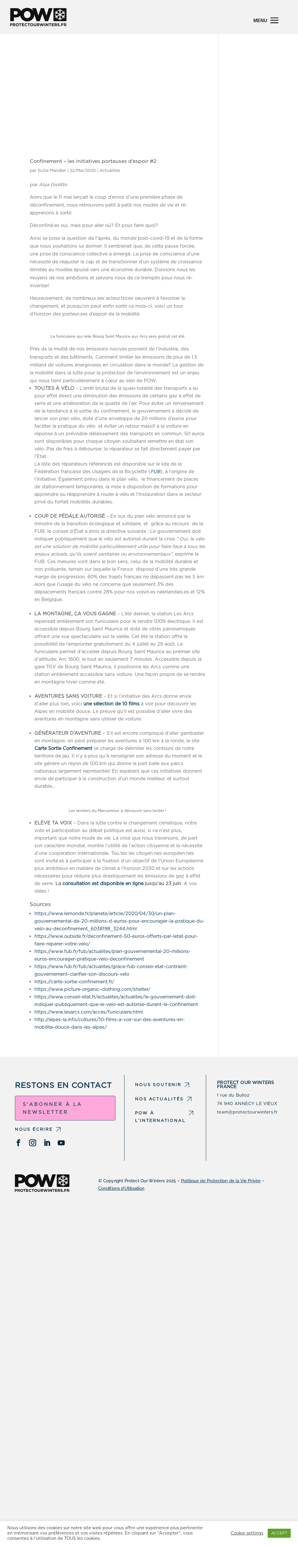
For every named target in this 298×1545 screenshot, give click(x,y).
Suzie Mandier (52, 170)
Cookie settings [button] (247, 1533)
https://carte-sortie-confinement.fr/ (74, 981)
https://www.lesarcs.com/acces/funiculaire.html (88, 1012)
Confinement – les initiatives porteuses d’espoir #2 (93, 161)
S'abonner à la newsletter (52, 1108)
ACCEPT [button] (279, 1533)
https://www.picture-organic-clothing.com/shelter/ (92, 989)
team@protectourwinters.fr (247, 1112)
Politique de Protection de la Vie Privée (221, 1180)
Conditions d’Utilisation (121, 1188)
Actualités (109, 170)
